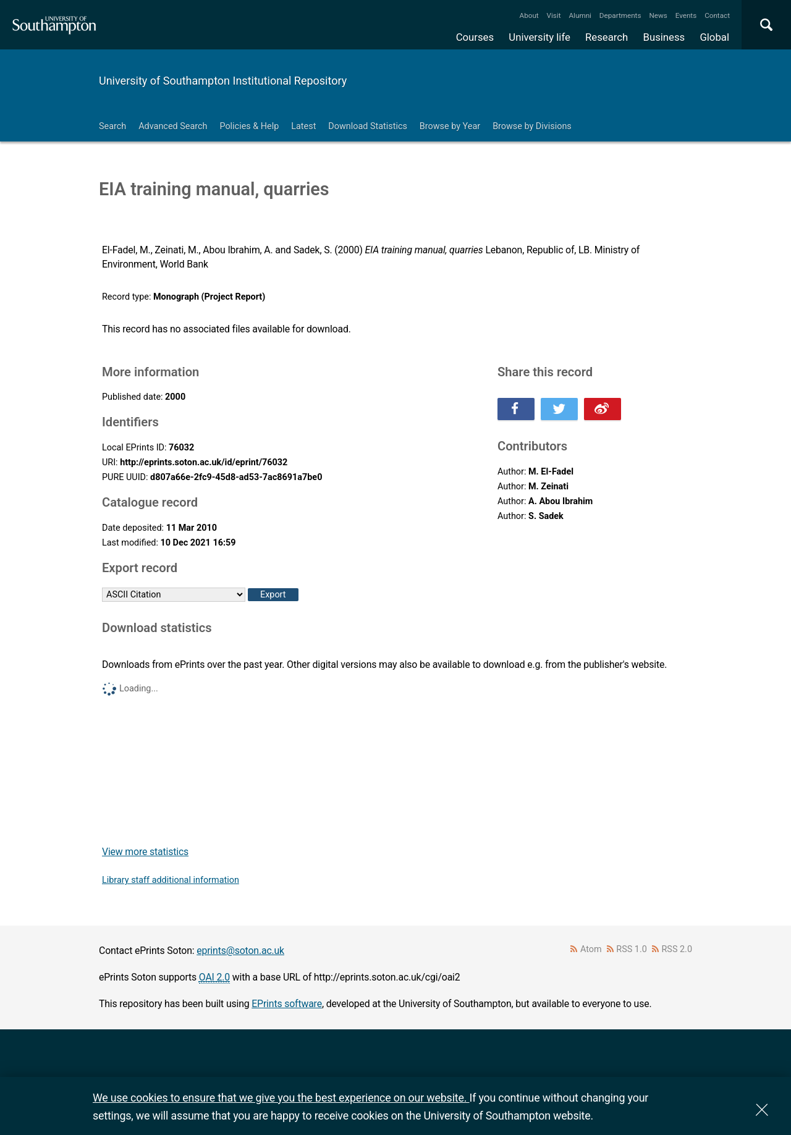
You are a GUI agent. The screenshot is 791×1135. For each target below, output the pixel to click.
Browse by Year (450, 126)
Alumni (580, 15)
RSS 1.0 (631, 949)
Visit (554, 15)
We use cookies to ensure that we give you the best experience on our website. (281, 1097)
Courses (475, 37)
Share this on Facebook (516, 409)
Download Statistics (367, 126)
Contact (717, 15)
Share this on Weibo (602, 409)
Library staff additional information (170, 880)
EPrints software (287, 1004)
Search (112, 126)
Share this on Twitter (559, 409)
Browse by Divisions (532, 126)
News (658, 15)
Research (606, 37)
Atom (591, 949)
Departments (620, 15)
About (529, 15)
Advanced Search (172, 126)
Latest (303, 126)
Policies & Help (249, 126)
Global (714, 37)
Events (686, 15)
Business (664, 37)
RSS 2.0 (677, 949)
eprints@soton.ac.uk (240, 950)
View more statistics (145, 852)
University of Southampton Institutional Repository (223, 80)
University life (539, 37)
